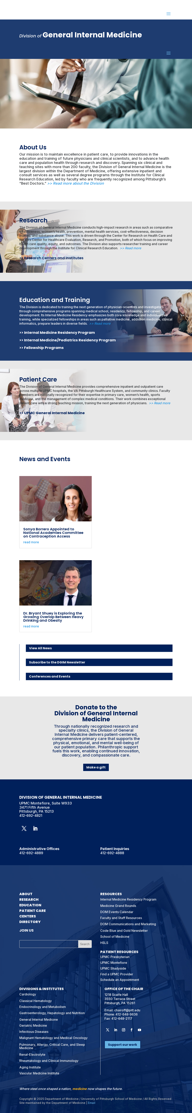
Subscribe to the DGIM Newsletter (57, 662)
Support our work (122, 1044)
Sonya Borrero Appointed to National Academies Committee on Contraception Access (53, 533)
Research (33, 220)
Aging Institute (30, 1067)
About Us (33, 147)
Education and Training (54, 300)
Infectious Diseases (33, 1032)
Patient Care (38, 379)
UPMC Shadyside (113, 968)
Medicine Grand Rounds (118, 906)
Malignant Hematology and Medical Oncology (53, 1038)
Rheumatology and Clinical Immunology (48, 1061)
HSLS (104, 943)
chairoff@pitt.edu (127, 1010)
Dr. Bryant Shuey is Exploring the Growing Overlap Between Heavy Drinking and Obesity (53, 617)
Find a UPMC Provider (116, 974)
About (25, 893)
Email (91, 1102)
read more (31, 542)
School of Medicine (114, 937)
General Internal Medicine (38, 1019)
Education (30, 905)
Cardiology (27, 994)
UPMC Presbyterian (115, 957)
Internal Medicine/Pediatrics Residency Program (70, 340)
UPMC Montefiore (113, 963)
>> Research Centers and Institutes (51, 257)
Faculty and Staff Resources (121, 918)
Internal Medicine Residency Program (59, 332)
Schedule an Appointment (119, 980)
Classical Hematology (35, 1001)
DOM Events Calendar (116, 912)
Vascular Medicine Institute (39, 1073)
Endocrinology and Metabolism (42, 1007)
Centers (27, 916)
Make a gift (96, 767)
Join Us (26, 930)
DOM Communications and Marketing (128, 924)
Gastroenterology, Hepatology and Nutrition (52, 1013)
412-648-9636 (127, 1014)
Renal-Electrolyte (32, 1055)
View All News (40, 648)
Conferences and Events (49, 676)
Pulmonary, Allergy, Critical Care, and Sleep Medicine (52, 1046)
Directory (30, 921)
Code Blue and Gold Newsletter (124, 931)
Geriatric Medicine (33, 1025)
